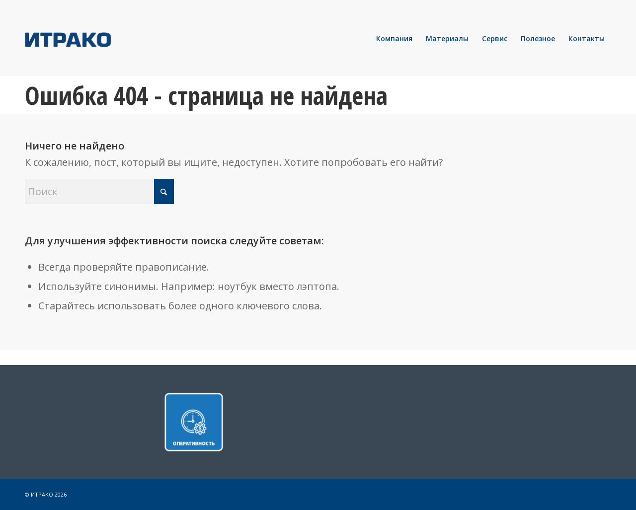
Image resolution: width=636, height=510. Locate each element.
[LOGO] (102, 39)
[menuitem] (394, 39)
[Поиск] (99, 191)
